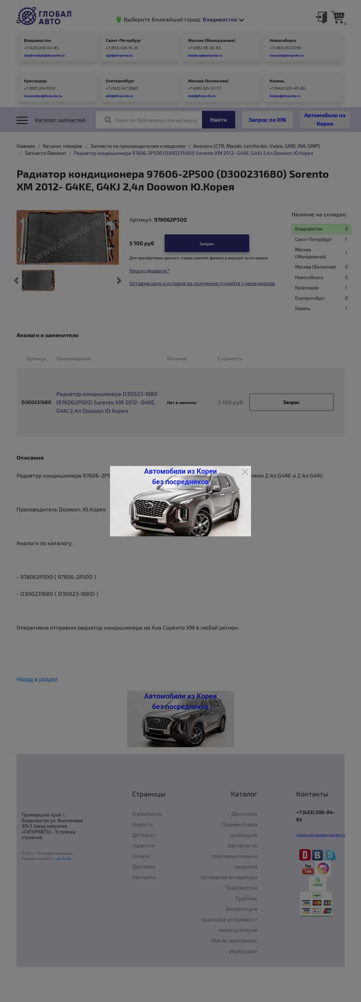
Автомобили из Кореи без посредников (180, 476)
